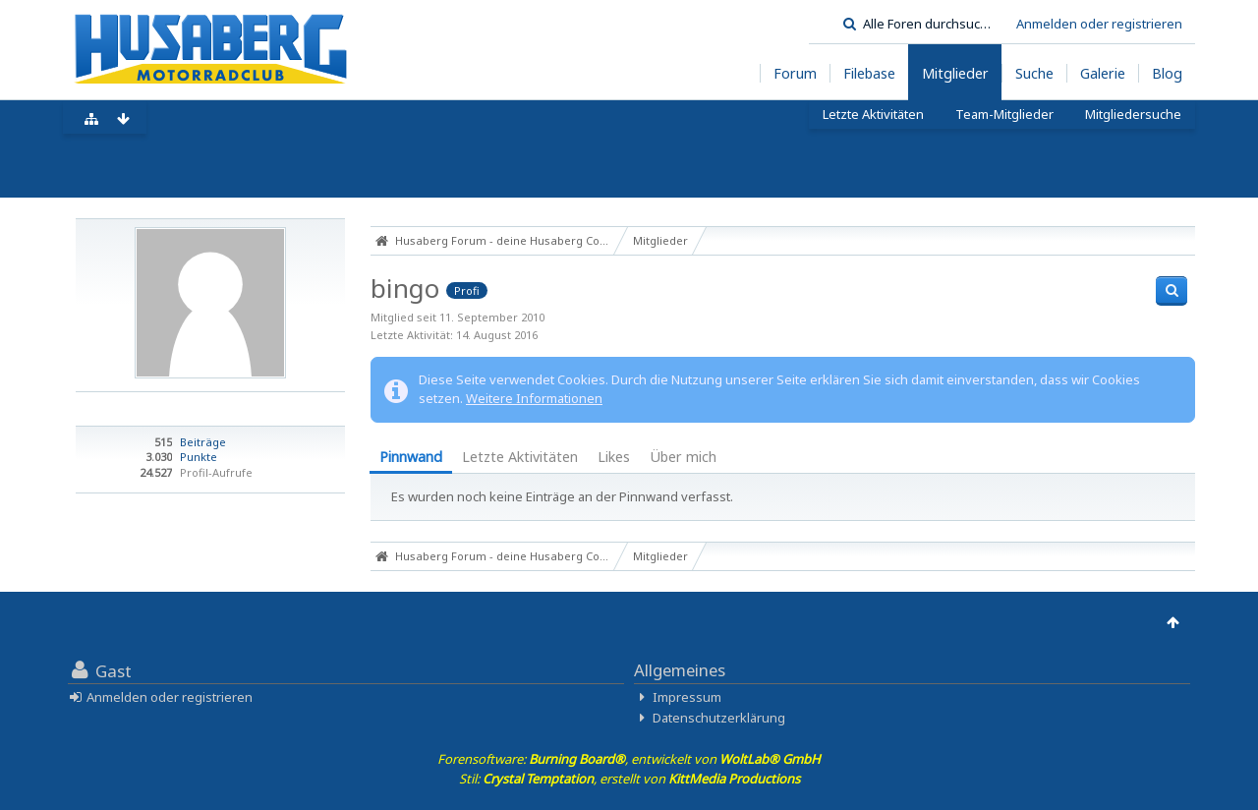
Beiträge (203, 441)
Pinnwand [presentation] (410, 456)
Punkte (198, 456)
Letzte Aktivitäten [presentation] (520, 456)
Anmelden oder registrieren (1099, 23)
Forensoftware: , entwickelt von (629, 759)
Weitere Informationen (534, 398)
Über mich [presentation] (683, 456)
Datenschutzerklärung (719, 717)
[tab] (411, 458)
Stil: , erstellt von (629, 778)
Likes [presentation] (614, 456)
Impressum (687, 697)
